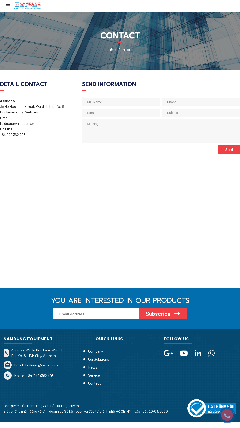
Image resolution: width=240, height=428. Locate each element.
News (92, 367)
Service (94, 375)
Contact (94, 383)
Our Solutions (98, 359)
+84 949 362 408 (13, 134)
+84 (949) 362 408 (40, 375)
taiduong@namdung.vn (43, 365)
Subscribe (159, 313)
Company (95, 351)
